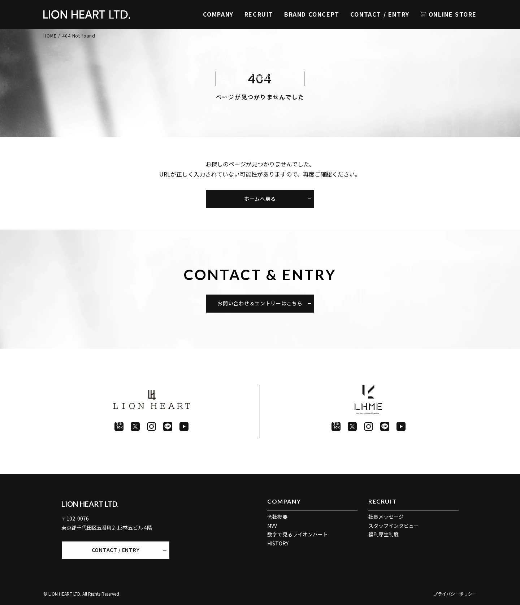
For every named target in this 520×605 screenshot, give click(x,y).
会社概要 (277, 516)
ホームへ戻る (260, 198)
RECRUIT (258, 14)
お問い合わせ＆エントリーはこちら (259, 303)
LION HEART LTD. (89, 504)
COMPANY (218, 14)
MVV (272, 525)
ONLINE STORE (453, 14)
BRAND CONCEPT (311, 14)
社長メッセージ (386, 516)
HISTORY (278, 543)
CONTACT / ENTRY (380, 14)
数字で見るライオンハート (297, 534)
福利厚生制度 (383, 534)
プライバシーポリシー (455, 594)
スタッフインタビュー (393, 525)
